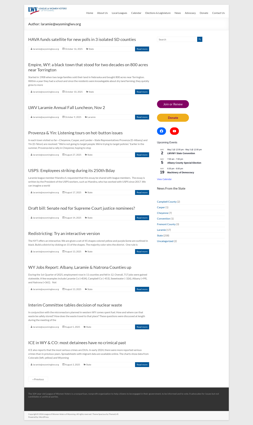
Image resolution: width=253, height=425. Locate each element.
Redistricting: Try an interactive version (64, 233)
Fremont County (166, 224)
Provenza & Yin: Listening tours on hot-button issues (75, 132)
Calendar (136, 12)
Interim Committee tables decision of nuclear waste (75, 304)
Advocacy (190, 12)
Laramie (91, 117)
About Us (102, 12)
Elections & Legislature (158, 12)
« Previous (38, 379)
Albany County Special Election (184, 163)
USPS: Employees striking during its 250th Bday (71, 170)
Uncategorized (165, 241)
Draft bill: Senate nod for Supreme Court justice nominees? (81, 208)
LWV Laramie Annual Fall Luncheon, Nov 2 (66, 107)
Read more (142, 49)
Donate (204, 12)
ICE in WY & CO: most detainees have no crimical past (77, 342)
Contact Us (218, 12)
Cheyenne (162, 212)
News (178, 12)
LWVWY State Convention (181, 153)
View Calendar (164, 179)
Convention (163, 218)
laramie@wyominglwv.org (46, 49)
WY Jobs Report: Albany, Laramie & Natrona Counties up (79, 267)
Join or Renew (173, 104)
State (91, 49)
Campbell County (167, 201)
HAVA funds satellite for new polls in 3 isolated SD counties (82, 39)
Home (89, 12)
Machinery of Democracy (180, 172)
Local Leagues (119, 12)
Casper (161, 207)
